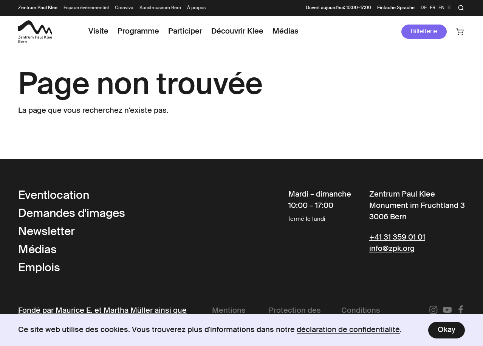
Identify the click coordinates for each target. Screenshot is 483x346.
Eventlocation (53, 195)
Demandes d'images (71, 214)
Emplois (39, 268)
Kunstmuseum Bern (160, 8)
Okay (446, 330)
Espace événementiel (86, 8)
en (441, 8)
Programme (138, 31)
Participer (185, 31)
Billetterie (424, 32)
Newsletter (46, 232)
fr (432, 8)
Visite (98, 31)
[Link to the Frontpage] (35, 31)
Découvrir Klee (237, 31)
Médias (285, 31)
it (449, 8)
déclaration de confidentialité (348, 330)
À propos (196, 8)
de (424, 8)
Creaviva (124, 8)
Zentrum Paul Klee (37, 8)
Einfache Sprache (396, 8)
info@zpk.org (392, 249)
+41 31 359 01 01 (397, 237)
